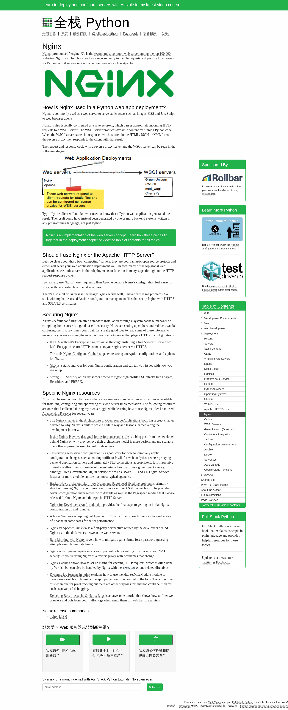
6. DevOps (207, 474)
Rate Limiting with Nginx (67, 539)
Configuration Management (220, 444)
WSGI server (68, 130)
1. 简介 (205, 312)
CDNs (207, 353)
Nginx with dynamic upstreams (71, 551)
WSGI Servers (212, 424)
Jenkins (208, 439)
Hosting (208, 338)
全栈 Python (92, 22)
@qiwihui (184, 705)
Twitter (207, 562)
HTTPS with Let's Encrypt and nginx (75, 342)
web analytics (137, 458)
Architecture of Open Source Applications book (116, 420)
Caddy (208, 419)
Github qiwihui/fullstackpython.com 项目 (264, 705)
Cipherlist (95, 354)
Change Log (208, 479)
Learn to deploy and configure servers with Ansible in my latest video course (111, 4)
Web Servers (211, 404)
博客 (64, 34)
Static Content (212, 348)
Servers (208, 343)
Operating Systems (215, 394)
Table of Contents (218, 306)
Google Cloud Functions (218, 469)
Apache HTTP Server (56, 413)
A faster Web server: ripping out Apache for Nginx (84, 516)
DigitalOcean (211, 368)
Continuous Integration (217, 434)
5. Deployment (209, 333)
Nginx (46, 53)
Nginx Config (72, 354)
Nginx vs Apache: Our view (68, 528)
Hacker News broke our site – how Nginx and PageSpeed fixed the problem (101, 483)
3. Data (205, 323)
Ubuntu (208, 399)
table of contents (128, 240)
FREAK (76, 382)
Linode (208, 363)
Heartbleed (57, 382)
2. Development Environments (218, 318)
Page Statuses (209, 499)
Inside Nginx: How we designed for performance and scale (89, 437)
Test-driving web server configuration (75, 453)
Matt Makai (214, 701)
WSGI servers (66, 63)
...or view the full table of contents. (221, 505)
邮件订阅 (80, 34)
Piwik (119, 458)
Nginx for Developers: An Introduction (76, 505)
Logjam (167, 377)
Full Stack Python (214, 526)
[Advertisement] (222, 100)
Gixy (53, 365)
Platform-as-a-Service (216, 378)
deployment (77, 240)
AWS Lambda (212, 464)
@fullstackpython (105, 34)
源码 (165, 34)
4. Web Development (213, 328)
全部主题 (49, 34)
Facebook (130, 34)
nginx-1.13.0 (58, 616)
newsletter (225, 558)
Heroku (208, 383)
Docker (208, 454)
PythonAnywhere (214, 389)
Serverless (210, 459)
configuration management (108, 299)
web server (105, 235)
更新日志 (149, 34)
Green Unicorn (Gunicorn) (219, 429)
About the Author (210, 489)
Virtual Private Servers (217, 358)
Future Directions (211, 494)
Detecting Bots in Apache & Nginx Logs (77, 596)
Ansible (208, 449)
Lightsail (209, 373)
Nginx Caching (60, 563)
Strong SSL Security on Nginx (70, 377)
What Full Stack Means (214, 484)
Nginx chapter (65, 420)
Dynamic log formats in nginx (70, 574)
